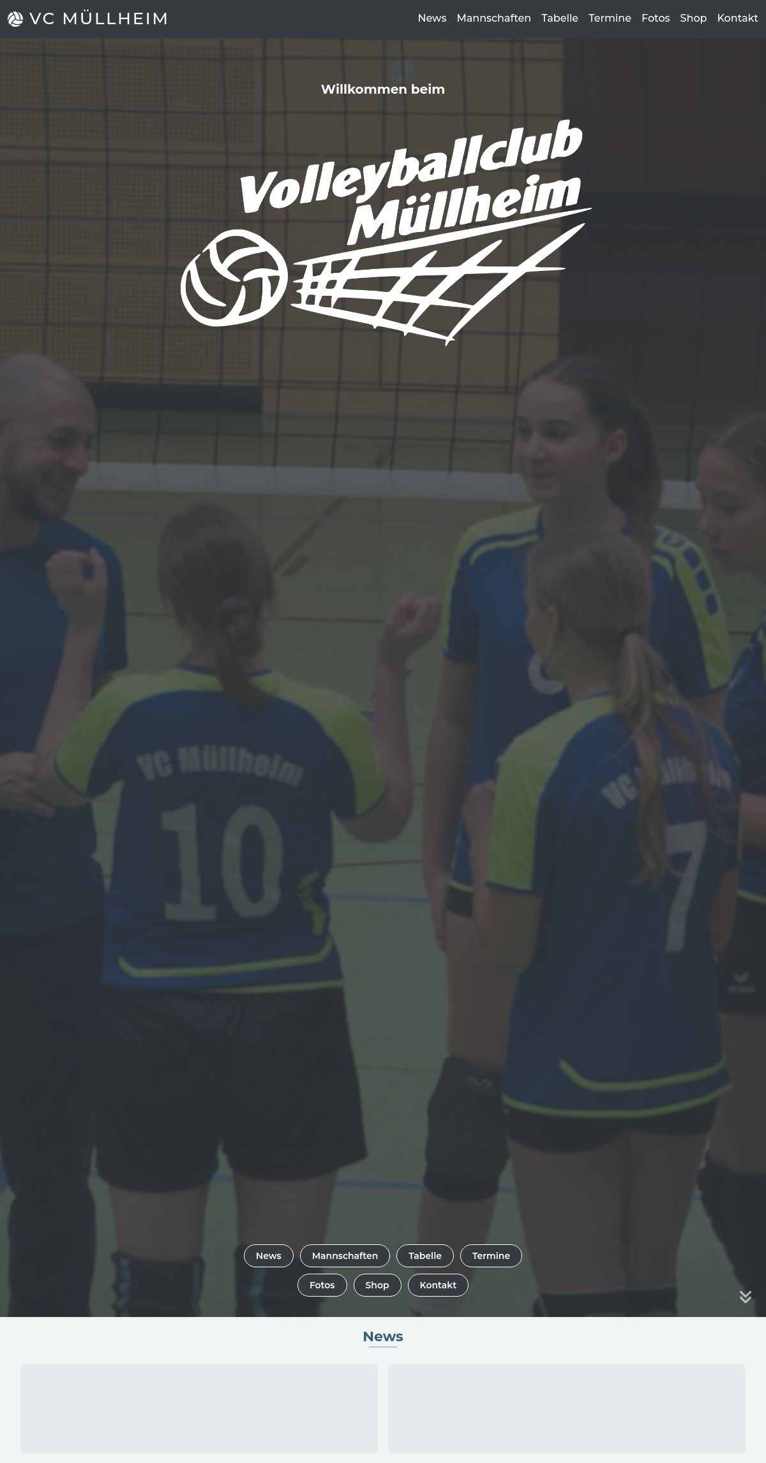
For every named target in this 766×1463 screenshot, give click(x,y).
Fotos (656, 18)
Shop (693, 18)
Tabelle (559, 18)
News (431, 18)
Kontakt (737, 18)
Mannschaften (493, 18)
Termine (610, 18)
